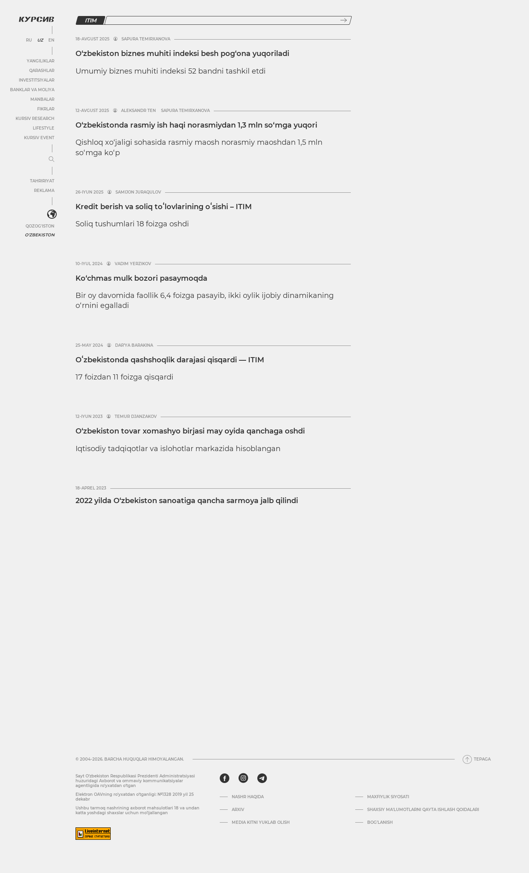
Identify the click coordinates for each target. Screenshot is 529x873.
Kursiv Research (34, 118)
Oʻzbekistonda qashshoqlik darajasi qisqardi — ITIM (170, 360)
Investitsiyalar (36, 79)
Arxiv (238, 809)
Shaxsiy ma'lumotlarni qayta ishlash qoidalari (423, 809)
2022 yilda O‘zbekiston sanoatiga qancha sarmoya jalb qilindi (187, 500)
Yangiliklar (40, 60)
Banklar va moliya (32, 89)
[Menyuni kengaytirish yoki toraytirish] (51, 159)
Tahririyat (42, 180)
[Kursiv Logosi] (36, 19)
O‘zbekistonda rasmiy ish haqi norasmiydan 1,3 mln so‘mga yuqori (196, 125)
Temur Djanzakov (136, 416)
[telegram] (262, 778)
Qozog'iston (39, 225)
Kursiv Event (39, 137)
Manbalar (42, 99)
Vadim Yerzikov (133, 264)
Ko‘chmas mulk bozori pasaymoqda (141, 278)
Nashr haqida (248, 797)
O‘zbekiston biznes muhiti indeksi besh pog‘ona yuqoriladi (182, 53)
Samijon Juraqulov (138, 192)
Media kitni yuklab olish (261, 822)
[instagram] (243, 778)
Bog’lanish (380, 822)
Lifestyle (43, 127)
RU (29, 40)
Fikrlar (45, 108)
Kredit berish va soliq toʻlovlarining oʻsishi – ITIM (164, 206)
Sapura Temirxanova (145, 39)
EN (51, 40)
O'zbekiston (40, 234)
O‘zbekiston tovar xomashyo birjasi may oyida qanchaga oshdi (190, 431)
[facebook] (224, 778)
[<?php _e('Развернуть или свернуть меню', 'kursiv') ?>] (51, 214)
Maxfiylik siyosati (388, 797)
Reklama (44, 190)
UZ (40, 40)
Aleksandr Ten (138, 110)
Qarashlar (41, 70)
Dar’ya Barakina (134, 345)
